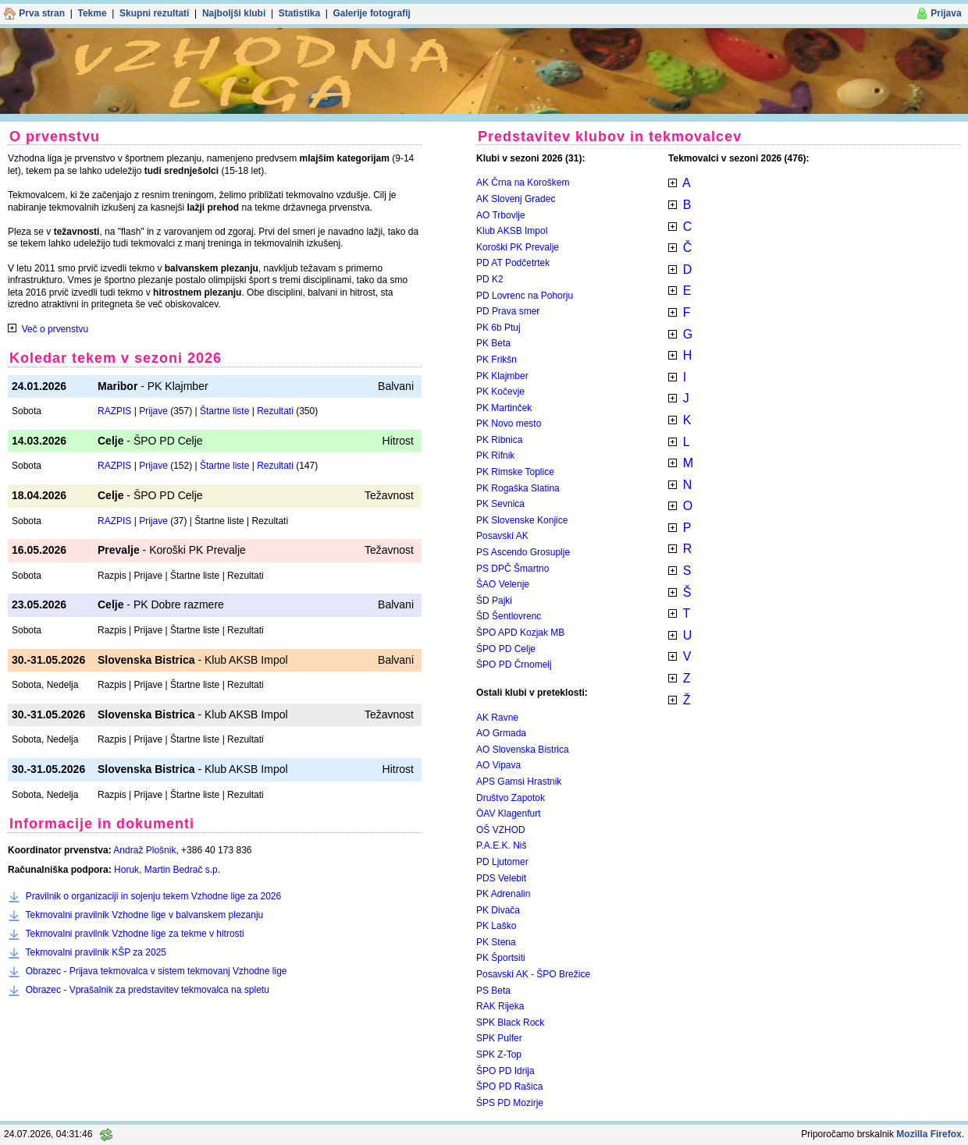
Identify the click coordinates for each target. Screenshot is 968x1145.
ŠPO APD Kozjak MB (520, 632)
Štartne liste (224, 411)
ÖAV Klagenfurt (508, 813)
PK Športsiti (500, 957)
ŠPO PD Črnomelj (514, 664)
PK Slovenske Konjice (522, 520)
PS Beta (493, 990)
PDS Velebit (501, 878)
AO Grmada (501, 733)
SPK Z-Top (498, 1054)
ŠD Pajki (494, 600)
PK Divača (498, 910)
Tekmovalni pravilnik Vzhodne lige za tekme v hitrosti (134, 933)
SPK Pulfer (499, 1038)
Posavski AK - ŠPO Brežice (533, 974)
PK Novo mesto (508, 423)
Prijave (153, 411)
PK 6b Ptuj (498, 327)
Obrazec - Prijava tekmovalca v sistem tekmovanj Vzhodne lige (156, 971)
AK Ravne (497, 717)
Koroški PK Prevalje (517, 247)
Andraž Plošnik (144, 850)
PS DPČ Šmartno (512, 568)
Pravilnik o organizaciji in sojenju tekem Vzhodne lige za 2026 (154, 896)
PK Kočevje (500, 391)
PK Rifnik (495, 455)
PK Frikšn (496, 359)
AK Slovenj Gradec (515, 198)
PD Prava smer (507, 311)
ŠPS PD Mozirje (509, 1102)
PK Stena (496, 942)
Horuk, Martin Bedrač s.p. (167, 869)
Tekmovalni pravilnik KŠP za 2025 (95, 952)
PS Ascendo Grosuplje (523, 552)
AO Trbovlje (500, 215)
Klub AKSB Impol (511, 230)
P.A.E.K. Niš (501, 845)
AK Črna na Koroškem (522, 182)
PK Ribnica (499, 439)
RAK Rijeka (500, 1006)
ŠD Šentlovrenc (508, 616)
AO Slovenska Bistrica (522, 749)
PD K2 (490, 279)
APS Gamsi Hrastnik (518, 781)
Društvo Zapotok (510, 797)
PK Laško (496, 925)
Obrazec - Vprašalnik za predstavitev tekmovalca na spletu (147, 989)
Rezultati (275, 411)
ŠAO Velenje (502, 584)
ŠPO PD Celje (506, 648)
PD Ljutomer (502, 861)
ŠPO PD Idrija (505, 1070)
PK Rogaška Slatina (518, 488)
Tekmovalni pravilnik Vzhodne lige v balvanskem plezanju (144, 914)
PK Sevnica (500, 503)
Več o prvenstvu (55, 329)
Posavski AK (502, 535)
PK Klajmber (502, 375)
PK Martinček (504, 407)
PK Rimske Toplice (515, 471)
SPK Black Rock (510, 1022)
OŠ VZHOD (500, 829)
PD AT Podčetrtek (513, 262)
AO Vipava (498, 765)
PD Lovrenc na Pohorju (524, 295)
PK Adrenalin (503, 893)
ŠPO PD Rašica (509, 1086)
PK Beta (493, 343)
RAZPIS (114, 411)
